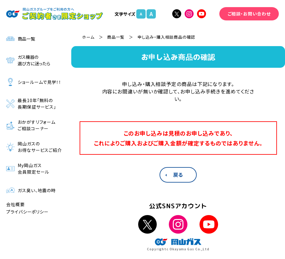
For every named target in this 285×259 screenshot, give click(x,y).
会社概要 (15, 204)
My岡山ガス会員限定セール (27, 168)
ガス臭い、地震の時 (31, 190)
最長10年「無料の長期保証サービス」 (31, 103)
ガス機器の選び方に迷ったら (28, 60)
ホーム (88, 37)
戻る (178, 174)
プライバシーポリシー (27, 212)
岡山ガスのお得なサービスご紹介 (34, 146)
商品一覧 (20, 39)
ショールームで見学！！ (33, 82)
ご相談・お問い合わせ (249, 14)
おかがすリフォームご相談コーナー (30, 125)
